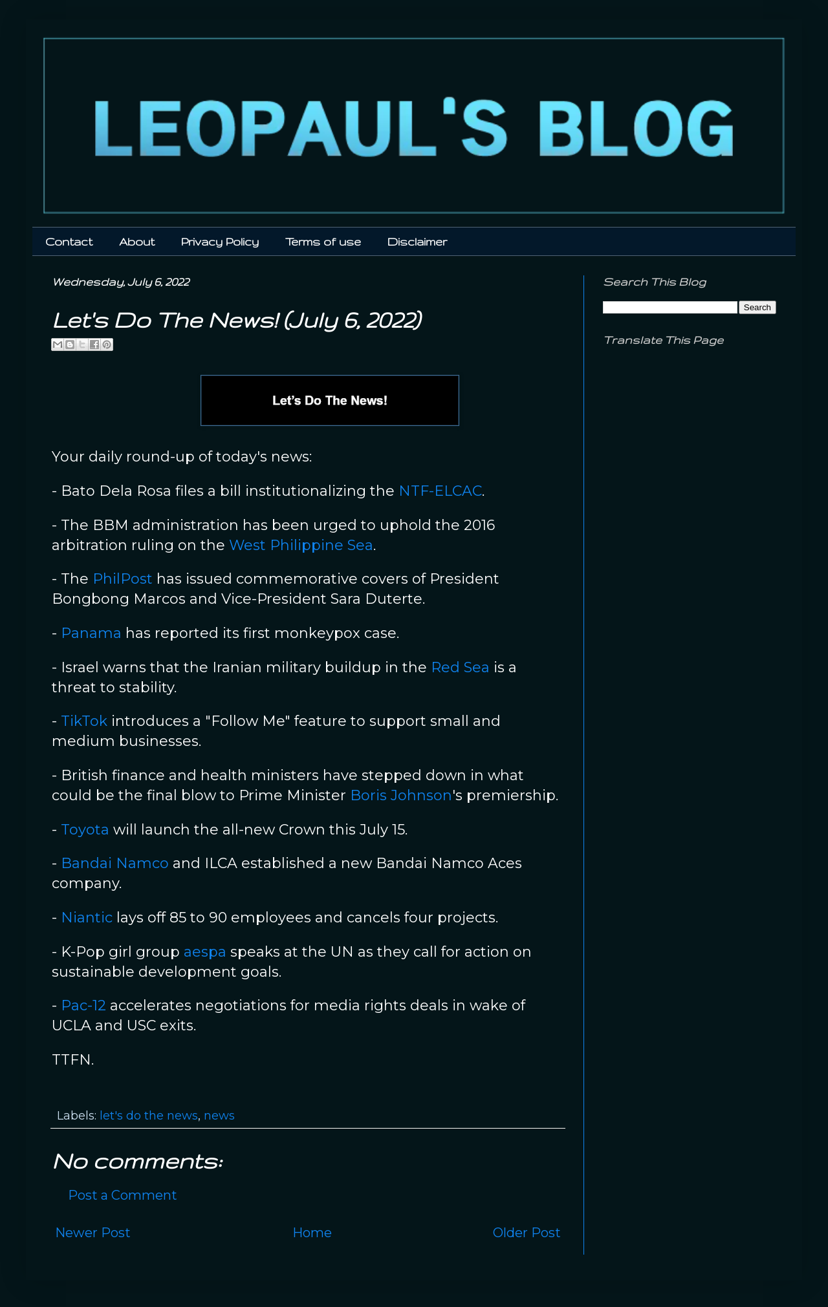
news (219, 1116)
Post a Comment (122, 1195)
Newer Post (93, 1232)
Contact (69, 241)
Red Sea (460, 667)
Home (312, 1232)
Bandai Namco (115, 863)
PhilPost (123, 579)
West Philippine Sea (301, 545)
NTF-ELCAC (440, 491)
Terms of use (323, 241)
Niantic (87, 917)
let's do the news (149, 1116)
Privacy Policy (220, 241)
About (137, 241)
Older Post (527, 1232)
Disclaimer (417, 241)
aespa (205, 952)
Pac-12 (83, 1005)
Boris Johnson (401, 795)
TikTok (84, 721)
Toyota (85, 829)
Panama (91, 633)
